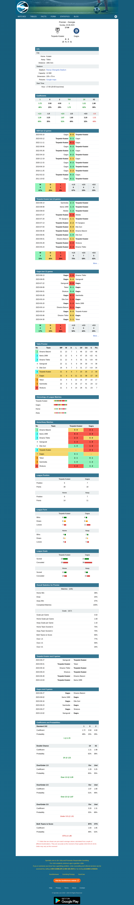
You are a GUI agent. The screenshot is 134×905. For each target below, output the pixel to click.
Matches (22, 16)
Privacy (58, 888)
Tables (33, 16)
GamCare (81, 874)
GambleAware (54, 874)
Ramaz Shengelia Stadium (56, 70)
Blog (76, 16)
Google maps (51, 80)
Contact (82, 888)
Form (53, 16)
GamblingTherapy (68, 874)
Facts (43, 16)
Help (50, 888)
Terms (66, 888)
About (74, 888)
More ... (96, 263)
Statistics (65, 16)
